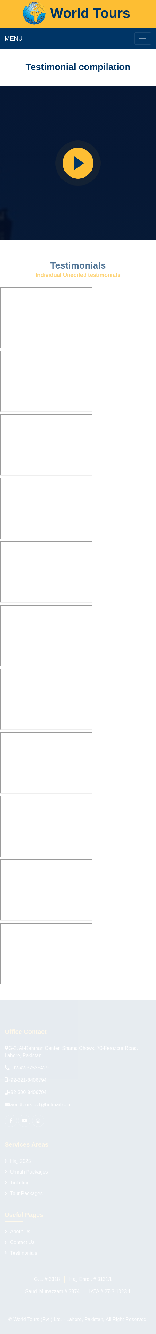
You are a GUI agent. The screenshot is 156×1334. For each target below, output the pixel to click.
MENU (14, 38)
